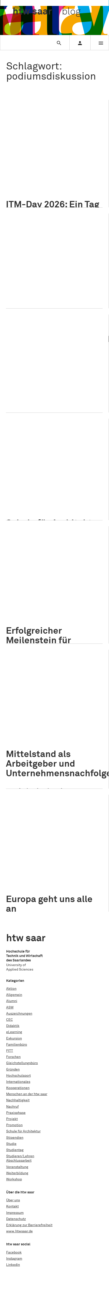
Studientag (15, 1150)
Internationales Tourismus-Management (44, 164)
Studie (11, 1144)
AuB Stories (91, 489)
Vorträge (75, 502)
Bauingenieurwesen (50, 495)
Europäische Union (56, 880)
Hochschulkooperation (51, 606)
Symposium (56, 502)
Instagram (14, 1258)
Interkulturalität (25, 613)
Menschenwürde (65, 277)
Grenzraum (22, 606)
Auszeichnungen (19, 1013)
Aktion (11, 988)
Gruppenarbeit (44, 157)
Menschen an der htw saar (73, 873)
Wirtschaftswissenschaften (34, 770)
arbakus (51, 489)
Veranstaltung (68, 150)
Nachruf (12, 1106)
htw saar (79, 606)
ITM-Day (86, 164)
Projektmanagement (63, 183)
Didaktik (12, 1026)
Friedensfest (39, 277)
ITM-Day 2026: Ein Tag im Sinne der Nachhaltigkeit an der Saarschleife (52, 122)
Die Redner (43, 271)
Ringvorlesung (39, 625)
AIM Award (21, 157)
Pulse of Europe (25, 290)
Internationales (39, 264)
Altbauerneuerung (27, 489)
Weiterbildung (17, 1173)
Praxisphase (16, 1113)
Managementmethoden (47, 170)
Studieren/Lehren (41, 150)
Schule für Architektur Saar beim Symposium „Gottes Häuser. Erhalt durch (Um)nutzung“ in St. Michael (54, 445)
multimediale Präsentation (34, 284)
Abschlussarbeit (18, 1160)
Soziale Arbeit (24, 388)
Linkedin (13, 1265)
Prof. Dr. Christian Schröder (68, 381)
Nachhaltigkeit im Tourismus (62, 177)
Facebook (14, 1252)
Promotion (14, 1125)
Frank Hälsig (83, 880)
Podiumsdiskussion (28, 183)
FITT (9, 1051)
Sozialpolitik (49, 388)
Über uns (13, 1200)
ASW (10, 1007)
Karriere (19, 170)
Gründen (13, 1069)
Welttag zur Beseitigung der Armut (39, 394)
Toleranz (48, 290)
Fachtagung (78, 495)
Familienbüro (16, 1044)
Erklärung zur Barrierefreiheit (29, 1225)
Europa (61, 271)
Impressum (15, 1213)
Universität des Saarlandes (74, 625)
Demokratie (22, 271)
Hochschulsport (18, 1075)
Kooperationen (18, 1088)
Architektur (69, 489)
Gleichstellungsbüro (22, 1063)
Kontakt (12, 1206)
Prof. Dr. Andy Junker (63, 764)
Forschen (13, 1057)
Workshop (44, 189)
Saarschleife (23, 189)
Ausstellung (22, 495)
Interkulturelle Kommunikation (66, 613)
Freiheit (19, 277)
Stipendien (14, 1137)
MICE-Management (84, 170)
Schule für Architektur (57, 478)
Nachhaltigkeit (24, 177)
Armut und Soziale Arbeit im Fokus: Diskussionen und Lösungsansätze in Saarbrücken (45, 341)
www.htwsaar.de (19, 1231)
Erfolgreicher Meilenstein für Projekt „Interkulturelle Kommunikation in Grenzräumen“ (45, 558)
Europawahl (79, 271)
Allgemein (18, 150)
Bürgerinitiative (25, 880)
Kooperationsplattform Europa (37, 619)
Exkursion (14, 1038)
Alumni (11, 1001)
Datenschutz (16, 1219)
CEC (9, 1020)
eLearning (14, 1032)
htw (47, 12)
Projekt (33, 478)
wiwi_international (27, 893)
